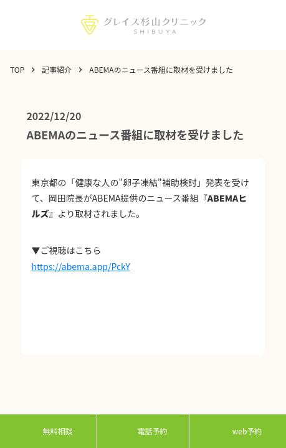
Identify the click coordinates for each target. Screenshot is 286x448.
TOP (17, 70)
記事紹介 (57, 70)
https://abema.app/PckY (80, 266)
